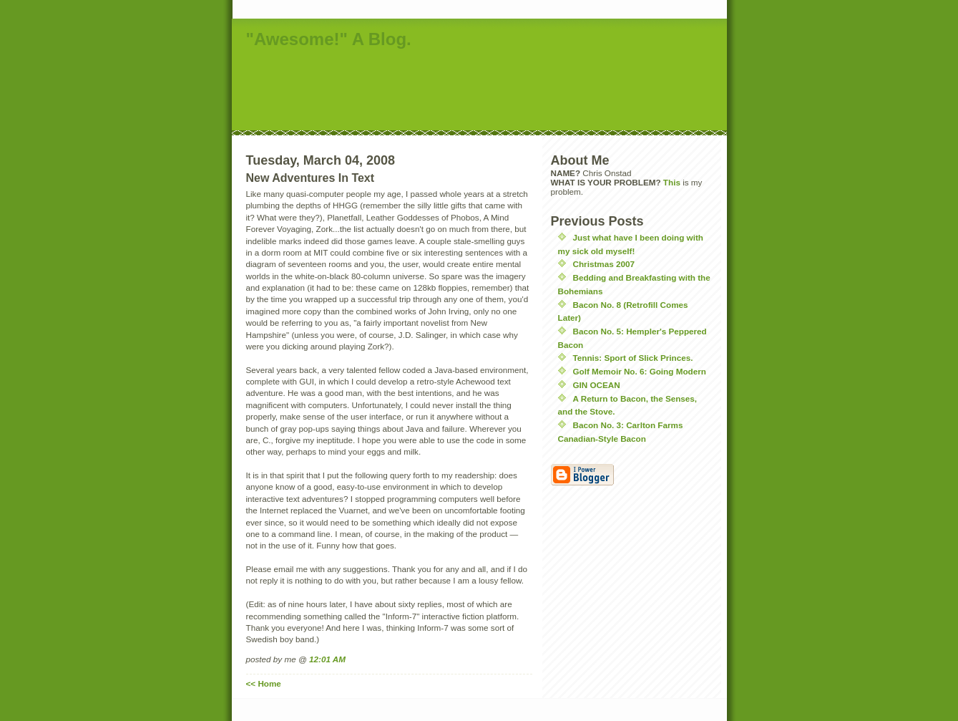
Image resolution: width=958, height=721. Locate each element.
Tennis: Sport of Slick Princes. (633, 357)
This (671, 182)
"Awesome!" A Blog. (328, 39)
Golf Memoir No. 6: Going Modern (639, 371)
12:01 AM (327, 659)
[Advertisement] (492, 91)
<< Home (263, 683)
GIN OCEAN (596, 384)
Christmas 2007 (604, 263)
